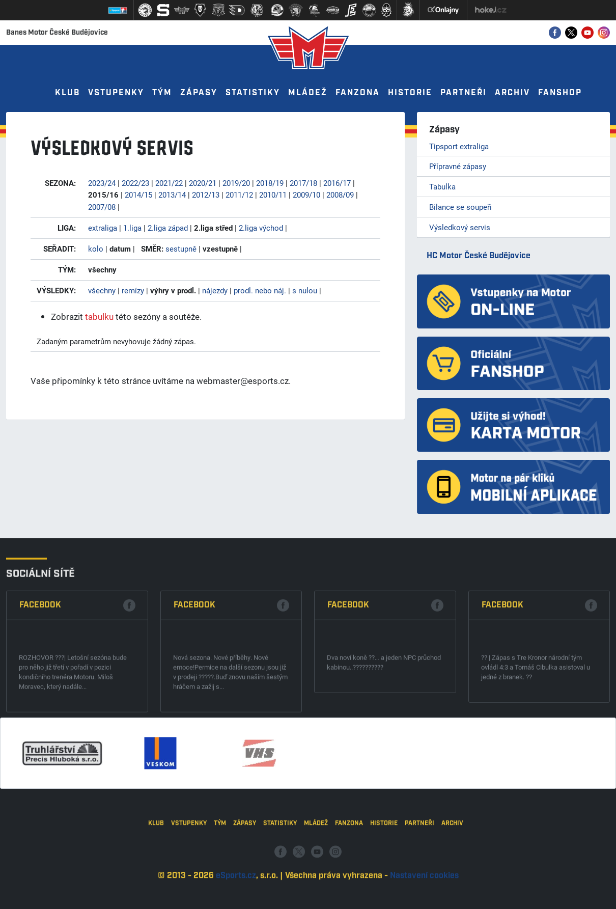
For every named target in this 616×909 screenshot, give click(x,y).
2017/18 (303, 183)
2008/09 (340, 194)
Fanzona (357, 93)
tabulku (99, 316)
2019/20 (236, 183)
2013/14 (172, 194)
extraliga (102, 228)
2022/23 (135, 183)
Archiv (512, 93)
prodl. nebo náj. (260, 290)
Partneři (463, 93)
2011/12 (239, 194)
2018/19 (270, 183)
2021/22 (169, 183)
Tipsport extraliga (459, 146)
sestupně (181, 248)
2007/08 (102, 207)
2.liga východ (261, 228)
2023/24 (102, 183)
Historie (410, 93)
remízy (133, 290)
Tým (162, 93)
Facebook (40, 697)
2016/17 (337, 183)
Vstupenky (116, 93)
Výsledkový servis (459, 227)
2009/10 (306, 194)
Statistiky (253, 93)
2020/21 (202, 183)
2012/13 (205, 194)
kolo (95, 248)
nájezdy (215, 290)
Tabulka (442, 186)
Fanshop (560, 93)
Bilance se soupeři (460, 207)
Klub (67, 93)
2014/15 (138, 194)
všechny (102, 290)
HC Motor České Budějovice (478, 256)
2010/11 (273, 194)
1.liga (132, 228)
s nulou (304, 290)
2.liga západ (168, 228)
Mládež (307, 93)
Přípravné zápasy (457, 166)
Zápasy (198, 93)
